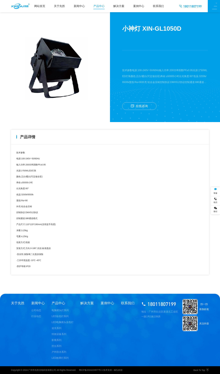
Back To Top (201, 370)
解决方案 (87, 303)
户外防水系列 (59, 352)
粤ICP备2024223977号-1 (91, 370)
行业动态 (36, 316)
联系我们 (127, 303)
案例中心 (107, 303)
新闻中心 (38, 303)
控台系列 (56, 346)
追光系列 (56, 328)
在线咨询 (139, 106)
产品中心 (58, 303)
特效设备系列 (59, 334)
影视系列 (56, 340)
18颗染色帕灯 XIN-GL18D (38, 284)
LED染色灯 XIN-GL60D (194, 284)
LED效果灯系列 (60, 357)
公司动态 (36, 310)
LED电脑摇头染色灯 (63, 322)
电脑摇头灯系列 (60, 310)
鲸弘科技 (118, 370)
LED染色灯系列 (60, 316)
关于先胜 (17, 303)
